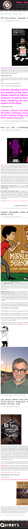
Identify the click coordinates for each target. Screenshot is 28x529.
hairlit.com (9, 200)
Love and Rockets (16, 395)
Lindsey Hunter (16, 208)
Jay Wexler (17, 515)
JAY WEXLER (4, 465)
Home (17, 4)
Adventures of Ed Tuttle (9, 515)
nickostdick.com (15, 200)
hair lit (6, 208)
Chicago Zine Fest (8, 123)
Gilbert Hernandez (8, 395)
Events (26, 524)
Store (19, 2)
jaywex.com (17, 472)
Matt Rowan (21, 208)
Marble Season (23, 395)
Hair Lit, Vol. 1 (4, 165)
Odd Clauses (21, 515)
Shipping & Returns (23, 4)
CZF (13, 123)
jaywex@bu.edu (10, 472)
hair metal (10, 208)
